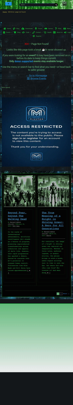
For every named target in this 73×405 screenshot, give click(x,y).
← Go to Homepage (36, 75)
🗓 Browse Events (36, 78)
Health (49, 235)
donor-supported (24, 61)
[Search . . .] (37, 4)
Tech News (16, 226)
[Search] (56, 4)
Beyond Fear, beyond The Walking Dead (17, 216)
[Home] (8, 3)
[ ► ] (48, 273)
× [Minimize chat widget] (70, 56)
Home (5, 12)
